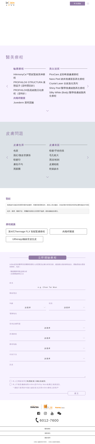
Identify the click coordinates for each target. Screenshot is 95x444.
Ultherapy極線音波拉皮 (24, 239)
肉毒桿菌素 (19, 98)
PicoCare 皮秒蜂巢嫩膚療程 (63, 74)
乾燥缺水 (54, 169)
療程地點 (13, 344)
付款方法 (13, 354)
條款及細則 (40, 381)
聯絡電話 (13, 293)
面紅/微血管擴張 (22, 155)
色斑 (15, 150)
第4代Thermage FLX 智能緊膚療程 (26, 231)
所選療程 (13, 334)
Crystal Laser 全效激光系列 (63, 83)
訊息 (11, 365)
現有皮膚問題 (15, 324)
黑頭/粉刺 (54, 159)
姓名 (11, 283)
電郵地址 (13, 313)
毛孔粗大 (54, 155)
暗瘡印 (17, 159)
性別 (51, 303)
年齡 (11, 303)
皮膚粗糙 (54, 164)
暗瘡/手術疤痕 (56, 150)
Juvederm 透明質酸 (23, 102)
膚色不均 (18, 164)
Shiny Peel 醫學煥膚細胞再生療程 (67, 88)
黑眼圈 (17, 169)
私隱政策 (30, 381)
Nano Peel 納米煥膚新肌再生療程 (67, 79)
